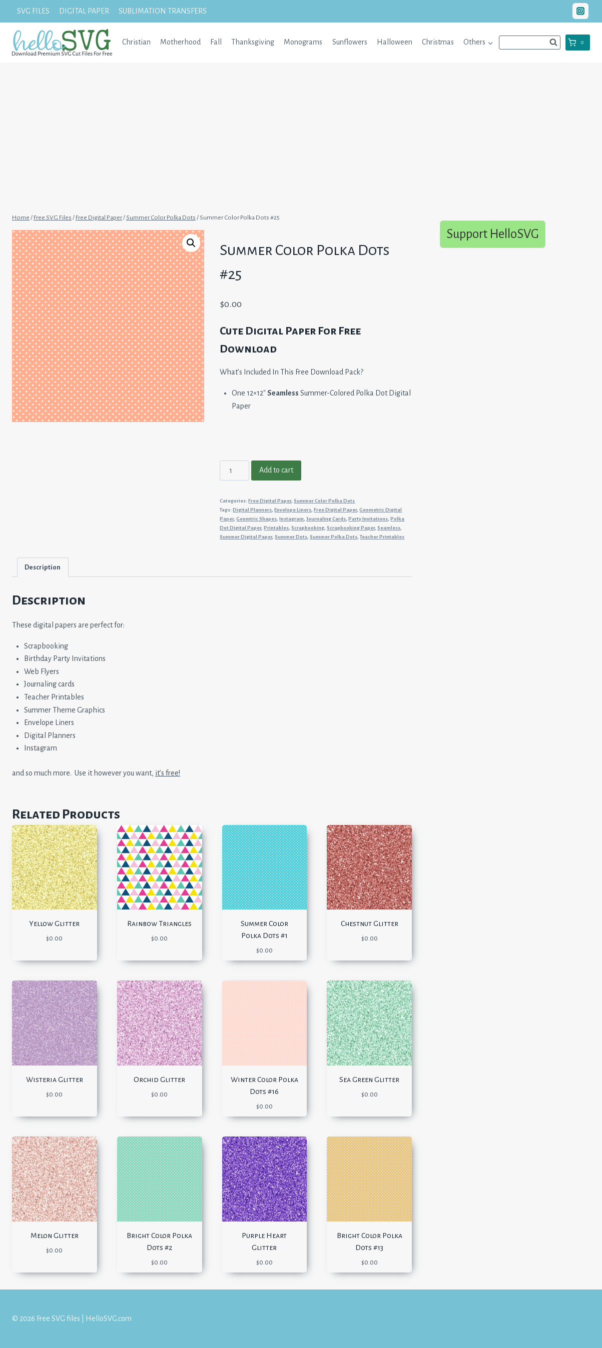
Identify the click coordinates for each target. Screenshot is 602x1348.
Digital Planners (252, 509)
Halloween (394, 42)
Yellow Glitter (54, 924)
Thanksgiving (252, 42)
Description (43, 567)
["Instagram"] (580, 11)
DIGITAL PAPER (84, 11)
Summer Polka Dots (333, 537)
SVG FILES (33, 11)
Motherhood (180, 42)
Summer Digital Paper (246, 537)
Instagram (291, 519)
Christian (136, 42)
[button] (490, 42)
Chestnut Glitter (369, 924)
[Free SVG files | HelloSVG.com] (62, 42)
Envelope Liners (292, 509)
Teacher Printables (382, 537)
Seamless (388, 527)
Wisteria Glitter (54, 1080)
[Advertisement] (301, 136)
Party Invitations (368, 519)
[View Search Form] (529, 43)
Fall (216, 42)
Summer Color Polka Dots (324, 501)
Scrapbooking (307, 527)
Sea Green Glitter (369, 1080)
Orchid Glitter (159, 1080)
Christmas (438, 42)
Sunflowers (349, 42)
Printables (276, 527)
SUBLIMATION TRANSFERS (163, 11)
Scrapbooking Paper (351, 527)
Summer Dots (291, 537)
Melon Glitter (55, 1236)
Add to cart (276, 470)
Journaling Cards (326, 519)
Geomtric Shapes (256, 519)
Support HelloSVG (492, 233)
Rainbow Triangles (159, 924)
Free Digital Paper (269, 501)
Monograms (303, 42)
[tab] (43, 567)
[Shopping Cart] (577, 42)
